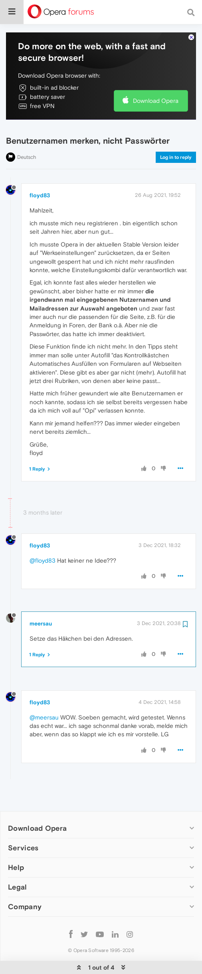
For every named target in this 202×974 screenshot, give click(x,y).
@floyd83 (42, 547)
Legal (17, 874)
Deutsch (26, 144)
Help (16, 854)
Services (23, 835)
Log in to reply (176, 144)
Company (25, 894)
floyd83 (40, 182)
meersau (41, 610)
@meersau (44, 704)
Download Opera (155, 87)
